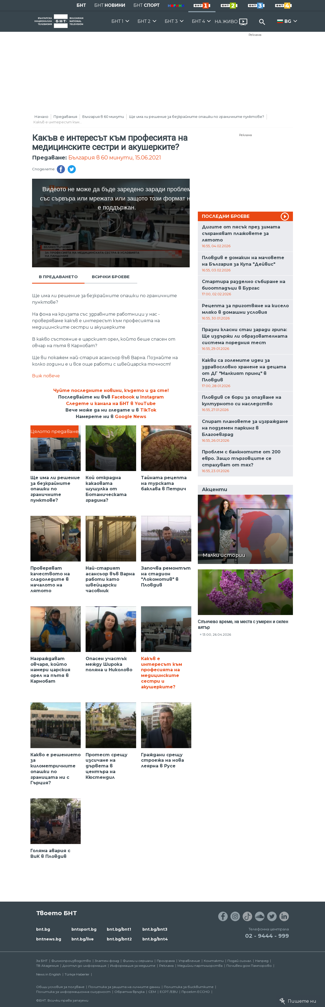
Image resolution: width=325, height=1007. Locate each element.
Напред (261, 961)
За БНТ (42, 961)
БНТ (81, 5)
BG (288, 21)
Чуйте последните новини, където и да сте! (111, 390)
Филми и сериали (138, 961)
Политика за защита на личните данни (124, 987)
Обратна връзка (129, 992)
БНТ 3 (171, 21)
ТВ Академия (47, 966)
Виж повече (46, 375)
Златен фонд (107, 961)
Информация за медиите (132, 966)
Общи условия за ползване (60, 987)
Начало (41, 116)
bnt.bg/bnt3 (154, 929)
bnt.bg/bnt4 (155, 939)
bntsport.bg (83, 929)
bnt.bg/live (82, 939)
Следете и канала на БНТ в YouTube (111, 403)
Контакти (214, 961)
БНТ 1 (117, 21)
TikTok (148, 410)
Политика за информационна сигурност (73, 992)
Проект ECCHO (196, 992)
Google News (130, 416)
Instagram (152, 397)
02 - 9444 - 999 (267, 936)
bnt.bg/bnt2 (119, 939)
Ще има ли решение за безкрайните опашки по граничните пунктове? (196, 116)
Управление (189, 961)
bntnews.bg (48, 939)
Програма (166, 961)
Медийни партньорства (200, 966)
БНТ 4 (198, 21)
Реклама (255, 35)
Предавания (65, 116)
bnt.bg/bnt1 (119, 929)
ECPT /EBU (169, 992)
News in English (48, 974)
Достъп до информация (84, 966)
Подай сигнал (239, 961)
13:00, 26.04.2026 (216, 634)
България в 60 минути (103, 116)
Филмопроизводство (71, 961)
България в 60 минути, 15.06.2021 (114, 157)
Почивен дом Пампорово (249, 966)
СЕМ (152, 992)
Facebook (123, 397)
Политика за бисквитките (189, 987)
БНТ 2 (144, 21)
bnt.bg (43, 929)
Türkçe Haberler (77, 974)
